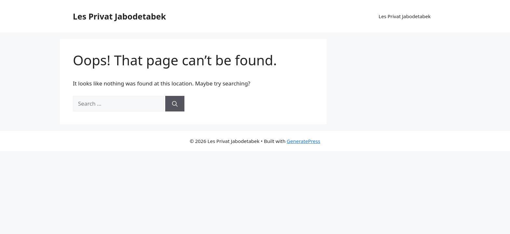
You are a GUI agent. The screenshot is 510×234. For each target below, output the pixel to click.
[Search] (174, 103)
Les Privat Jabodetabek (119, 16)
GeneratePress (303, 141)
